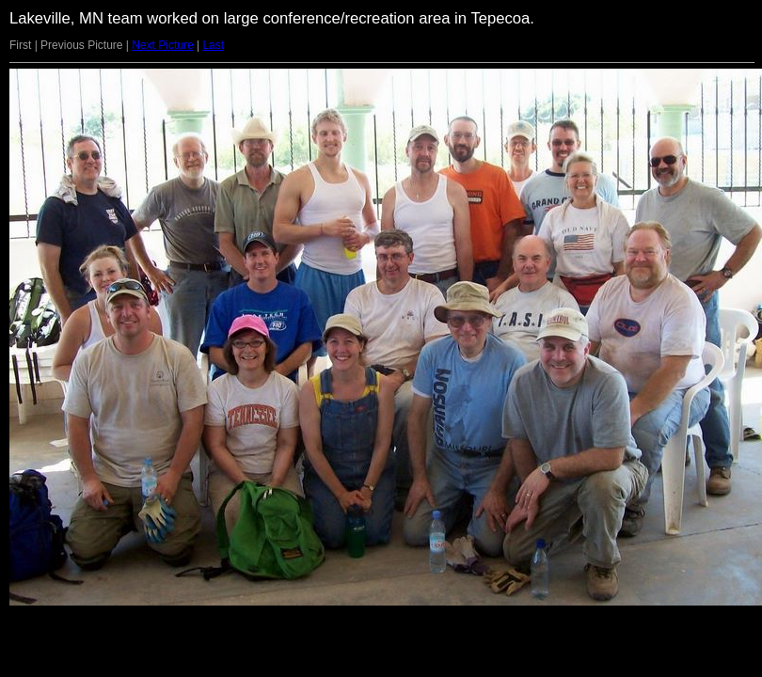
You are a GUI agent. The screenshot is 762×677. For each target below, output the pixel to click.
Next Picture (162, 45)
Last (213, 45)
